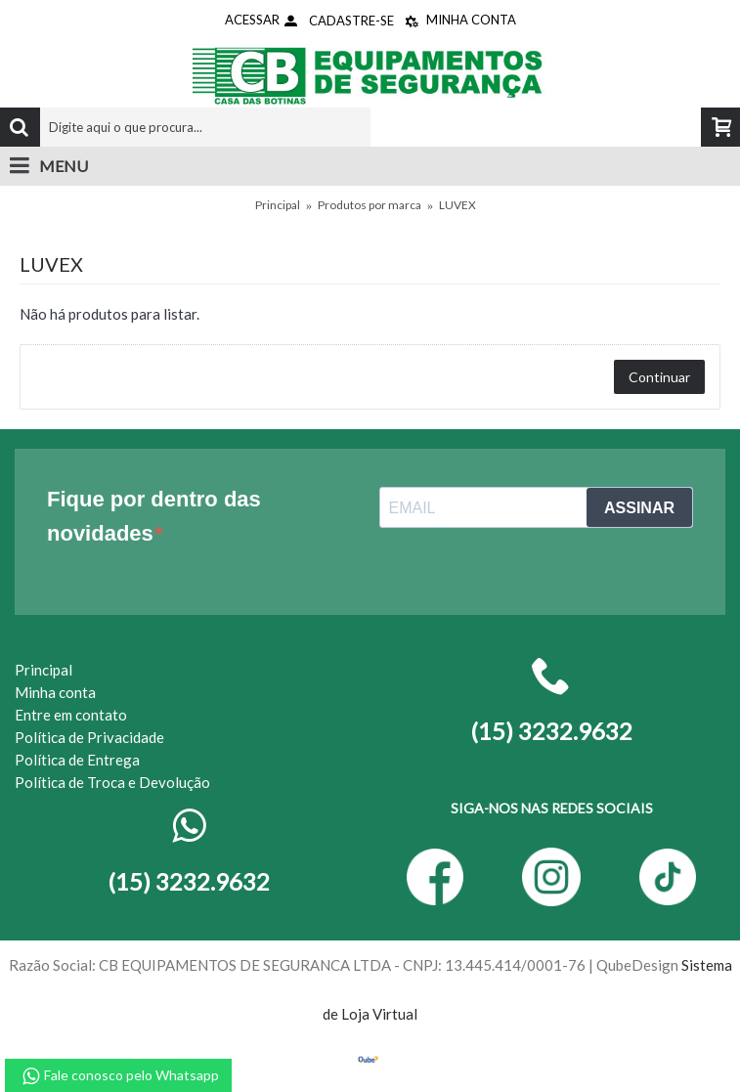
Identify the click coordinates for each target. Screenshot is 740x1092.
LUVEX (457, 204)
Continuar (659, 377)
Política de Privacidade (89, 737)
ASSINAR (639, 508)
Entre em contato (71, 714)
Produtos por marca (369, 204)
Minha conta (55, 692)
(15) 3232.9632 (189, 881)
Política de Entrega (77, 759)
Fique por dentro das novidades (154, 516)
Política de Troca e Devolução (112, 782)
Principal (277, 204)
